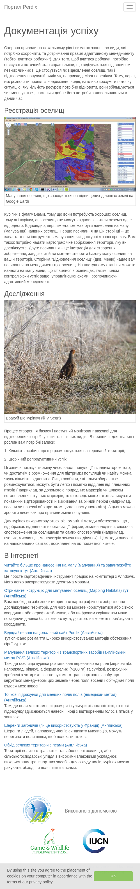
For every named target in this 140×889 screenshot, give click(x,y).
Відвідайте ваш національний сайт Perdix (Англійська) (53, 632)
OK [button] (113, 876)
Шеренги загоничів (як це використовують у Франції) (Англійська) (63, 725)
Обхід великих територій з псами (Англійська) (45, 745)
